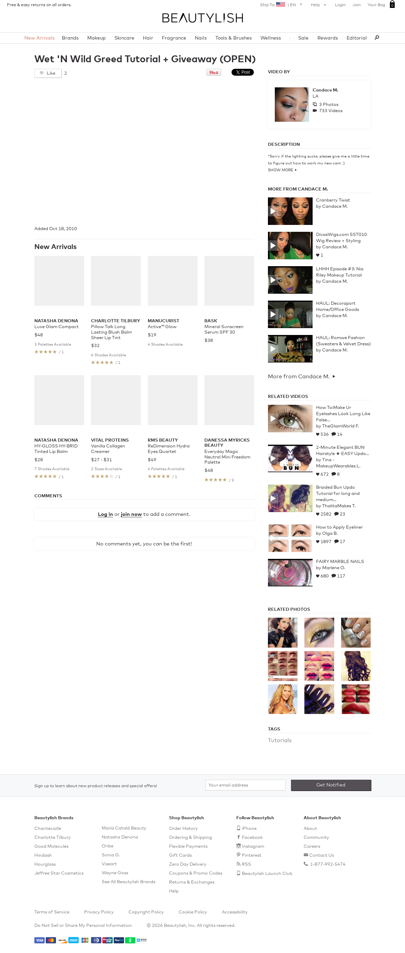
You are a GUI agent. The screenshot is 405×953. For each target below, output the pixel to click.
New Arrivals (39, 38)
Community (316, 837)
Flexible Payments (188, 846)
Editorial (357, 38)
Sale (303, 38)
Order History (183, 828)
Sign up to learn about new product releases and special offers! (95, 786)
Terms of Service (51, 912)
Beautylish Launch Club (267, 873)
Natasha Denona (120, 837)
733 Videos (330, 111)
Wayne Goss (115, 873)
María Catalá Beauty (124, 828)
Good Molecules (51, 846)
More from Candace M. (299, 376)
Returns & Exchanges (191, 882)
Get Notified (331, 785)
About (310, 828)
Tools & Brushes (233, 38)
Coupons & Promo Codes (195, 873)
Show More (280, 170)
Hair (148, 38)
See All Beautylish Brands (128, 882)
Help (319, 5)
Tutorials (280, 740)
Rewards (327, 38)
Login (340, 5)
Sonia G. (111, 855)
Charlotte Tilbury (52, 837)
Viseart (109, 864)
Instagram (253, 846)
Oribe (107, 846)
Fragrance (174, 38)
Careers (312, 846)
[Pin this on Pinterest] (213, 74)
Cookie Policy (193, 912)
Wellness (270, 38)
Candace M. (325, 90)
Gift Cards (180, 855)
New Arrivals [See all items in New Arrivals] (55, 246)
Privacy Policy (99, 912)
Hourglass (45, 864)
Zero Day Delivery (187, 864)
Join (356, 5)
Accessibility (235, 912)
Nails (201, 38)
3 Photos (328, 104)
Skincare (124, 38)
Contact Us (321, 855)
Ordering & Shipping (190, 837)
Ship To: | (282, 4)
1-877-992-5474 (327, 864)
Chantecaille (47, 828)
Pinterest (251, 855)
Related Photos (289, 609)
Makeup (96, 38)
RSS (246, 864)
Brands (70, 38)
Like (50, 73)
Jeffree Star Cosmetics (58, 873)
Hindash (43, 855)
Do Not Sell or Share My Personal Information (83, 925)
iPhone (249, 828)
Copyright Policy (146, 912)
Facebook (252, 837)
